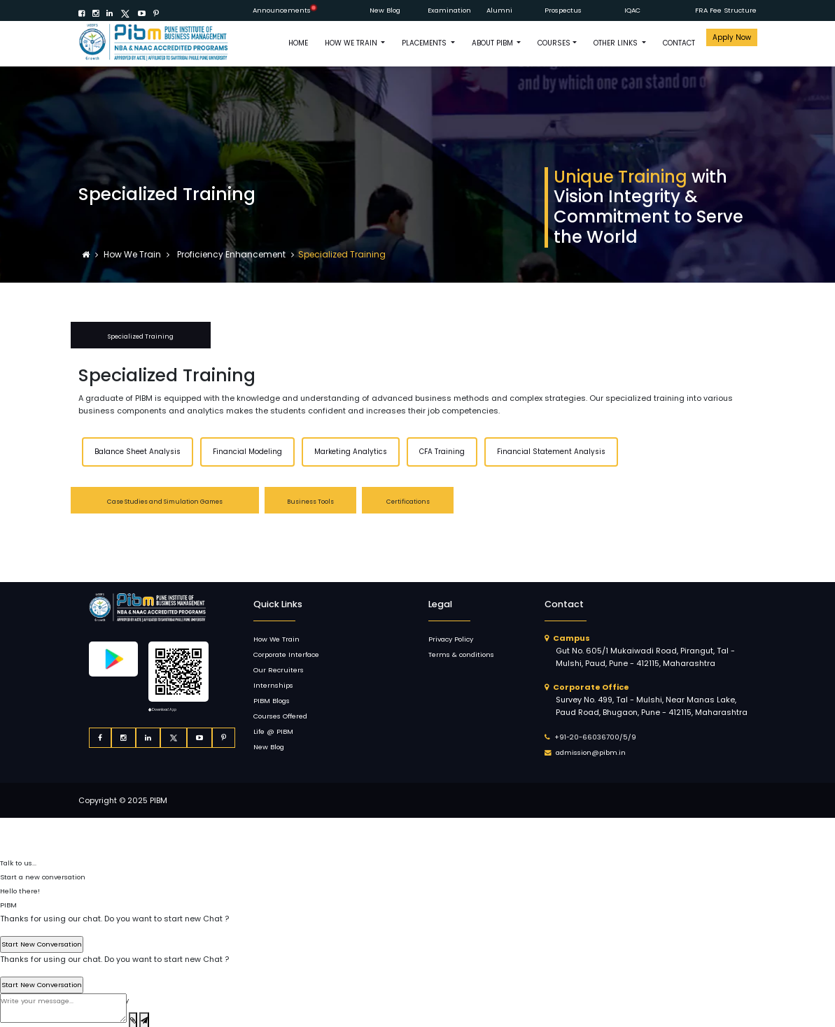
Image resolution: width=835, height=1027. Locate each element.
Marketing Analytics (350, 451)
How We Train (133, 254)
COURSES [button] (554, 43)
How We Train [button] (352, 43)
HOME (298, 43)
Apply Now (732, 37)
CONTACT (679, 43)
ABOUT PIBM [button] (493, 43)
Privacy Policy (450, 639)
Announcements (282, 10)
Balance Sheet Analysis (137, 451)
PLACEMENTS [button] (425, 43)
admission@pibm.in (591, 752)
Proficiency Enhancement (230, 254)
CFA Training (442, 451)
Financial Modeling (247, 451)
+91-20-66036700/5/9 (595, 737)
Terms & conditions (461, 654)
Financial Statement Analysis (551, 451)
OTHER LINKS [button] (617, 43)
